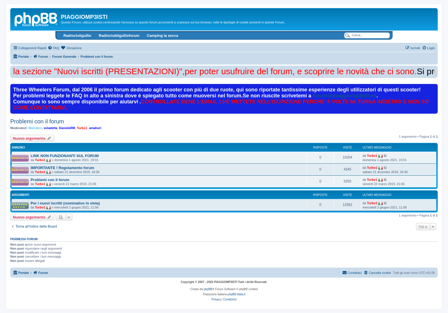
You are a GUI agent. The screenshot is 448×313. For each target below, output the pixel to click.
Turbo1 (82, 128)
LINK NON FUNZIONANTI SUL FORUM (65, 156)
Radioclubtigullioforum (119, 35)
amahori (95, 128)
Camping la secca (162, 35)
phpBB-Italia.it (236, 294)
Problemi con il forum (37, 121)
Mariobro (35, 128)
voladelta (50, 128)
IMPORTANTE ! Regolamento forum (62, 168)
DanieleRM (67, 128)
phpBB (208, 289)
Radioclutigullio (77, 35)
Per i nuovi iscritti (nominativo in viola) (65, 203)
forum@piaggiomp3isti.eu (344, 96)
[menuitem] (53, 48)
